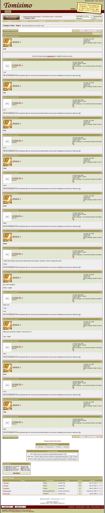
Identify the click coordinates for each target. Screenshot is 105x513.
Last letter (5, 485)
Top (103, 506)
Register (101, 0)
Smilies (22, 467)
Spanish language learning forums (32, 16)
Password (79, 18)
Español (73, 8)
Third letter (6, 483)
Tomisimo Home (80, 506)
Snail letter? (6, 488)
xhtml (27, 510)
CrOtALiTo (16, 65)
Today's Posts (79, 21)
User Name (79, 16)
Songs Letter (6, 493)
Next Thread (57, 441)
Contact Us (72, 506)
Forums (8, 11)
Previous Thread (49, 441)
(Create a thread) (11, 18)
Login (96, 0)
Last (98, 30)
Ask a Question (11, 17)
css (30, 510)
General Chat (58, 16)
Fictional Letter (7, 491)
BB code (23, 466)
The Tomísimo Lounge (48, 16)
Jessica (15, 42)
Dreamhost (31, 511)
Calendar (61, 21)
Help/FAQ (24, 21)
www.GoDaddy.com (17, 511)
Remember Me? (97, 16)
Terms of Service (95, 506)
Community (43, 21)
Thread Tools (96, 33)
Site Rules (16, 473)
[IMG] (22, 469)
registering (50, 56)
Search (96, 21)
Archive (88, 506)
